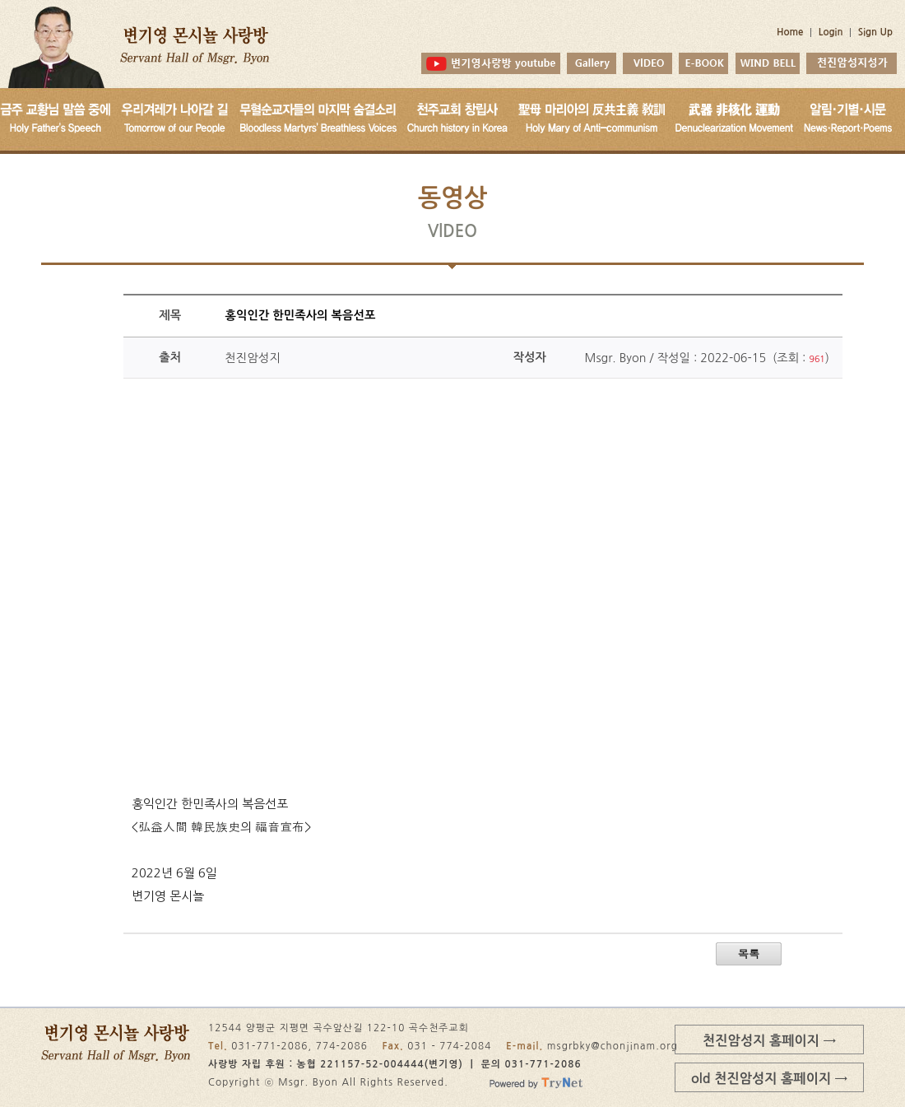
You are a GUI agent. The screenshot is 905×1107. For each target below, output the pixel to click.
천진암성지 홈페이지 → (769, 1040)
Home (790, 32)
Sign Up (875, 32)
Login (831, 32)
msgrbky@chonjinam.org (612, 1046)
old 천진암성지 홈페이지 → (769, 1078)
